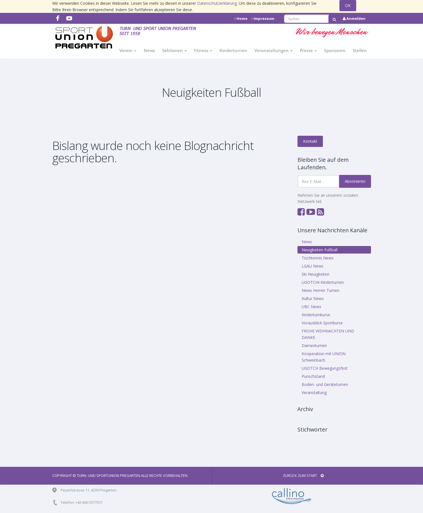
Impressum (262, 18)
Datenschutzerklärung (217, 3)
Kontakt (310, 141)
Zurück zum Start (303, 475)
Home (240, 18)
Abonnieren (355, 181)
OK (348, 5)
